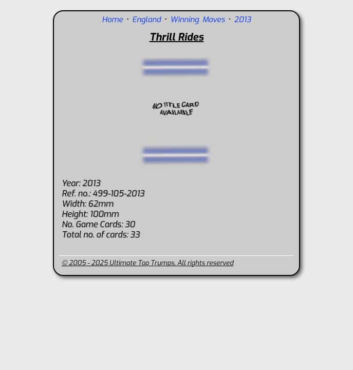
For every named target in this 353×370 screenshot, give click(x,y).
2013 (242, 19)
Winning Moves (197, 19)
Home (112, 19)
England (146, 19)
